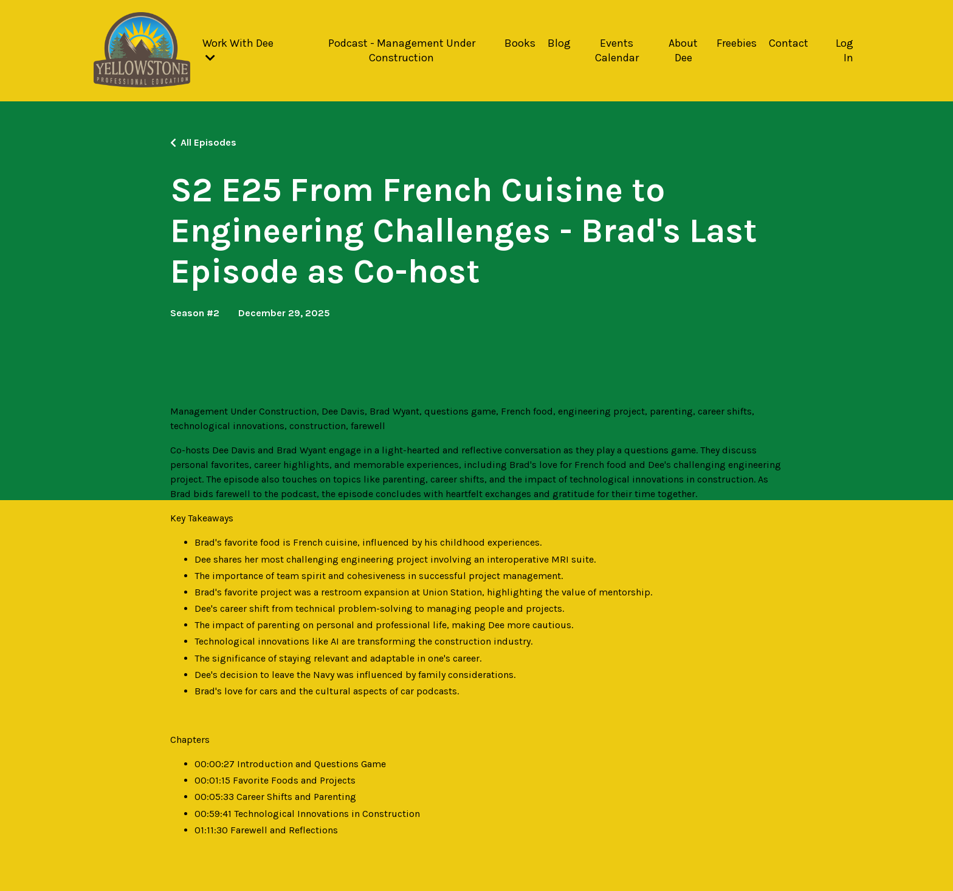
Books (519, 43)
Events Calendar (617, 50)
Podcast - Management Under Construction (401, 50)
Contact (788, 43)
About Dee (683, 50)
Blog (559, 43)
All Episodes (208, 142)
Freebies (737, 43)
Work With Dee (238, 49)
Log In (844, 50)
